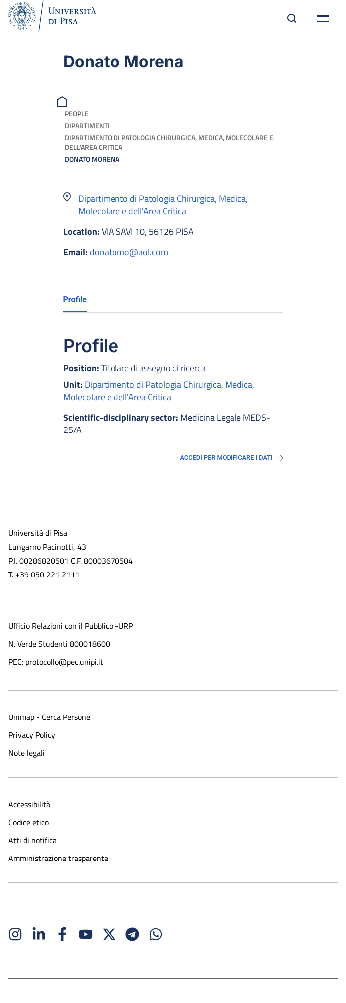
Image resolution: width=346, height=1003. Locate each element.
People (77, 113)
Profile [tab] (75, 299)
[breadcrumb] (63, 100)
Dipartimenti (87, 125)
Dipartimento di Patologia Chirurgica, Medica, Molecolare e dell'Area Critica (169, 142)
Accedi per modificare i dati (231, 457)
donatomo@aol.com (129, 252)
